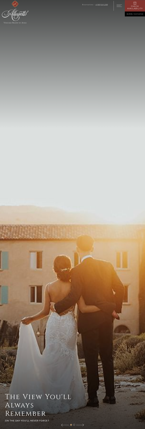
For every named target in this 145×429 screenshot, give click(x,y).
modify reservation (136, 14)
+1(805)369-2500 (101, 5)
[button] (65, 424)
